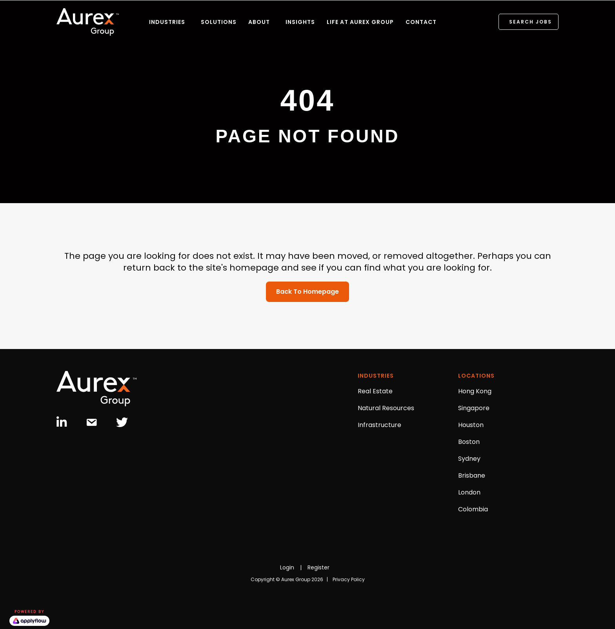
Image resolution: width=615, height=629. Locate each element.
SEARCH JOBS (530, 21)
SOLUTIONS (219, 22)
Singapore (473, 408)
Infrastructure (379, 424)
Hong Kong (474, 391)
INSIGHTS (300, 22)
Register (318, 567)
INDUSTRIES (167, 22)
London (469, 492)
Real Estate (375, 391)
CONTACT (421, 22)
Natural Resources (386, 408)
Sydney (469, 458)
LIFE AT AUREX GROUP (360, 22)
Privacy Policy (349, 579)
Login (287, 567)
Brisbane (471, 475)
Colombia (473, 509)
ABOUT (259, 22)
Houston (471, 424)
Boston (469, 441)
